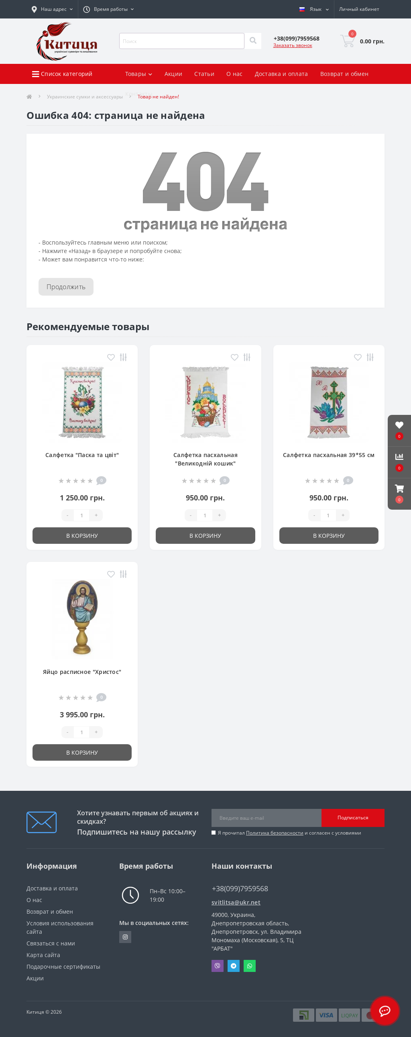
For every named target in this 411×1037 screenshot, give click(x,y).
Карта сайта (43, 955)
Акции (174, 74)
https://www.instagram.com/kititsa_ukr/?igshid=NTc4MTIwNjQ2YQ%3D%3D (125, 937)
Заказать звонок (292, 45)
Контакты (139, 94)
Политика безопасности (274, 832)
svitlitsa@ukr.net (236, 902)
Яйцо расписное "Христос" (82, 672)
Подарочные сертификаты (63, 966)
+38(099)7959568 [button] (240, 888)
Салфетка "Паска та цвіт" (82, 455)
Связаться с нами (50, 943)
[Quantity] (81, 515)
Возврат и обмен (344, 74)
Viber (217, 966)
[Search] (252, 41)
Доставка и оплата (281, 74)
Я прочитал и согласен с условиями (289, 832)
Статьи (204, 74)
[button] (399, 494)
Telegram (233, 966)
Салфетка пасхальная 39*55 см (328, 455)
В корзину (82, 535)
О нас (234, 74)
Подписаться (353, 817)
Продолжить (66, 286)
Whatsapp (249, 966)
